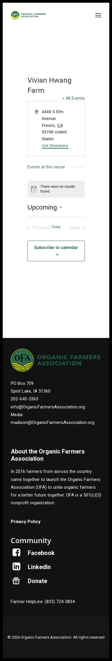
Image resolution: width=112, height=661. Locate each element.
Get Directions (55, 145)
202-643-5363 (24, 399)
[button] (98, 15)
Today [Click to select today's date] (56, 227)
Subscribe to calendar (56, 247)
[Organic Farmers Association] (28, 15)
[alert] (56, 189)
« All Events (73, 98)
